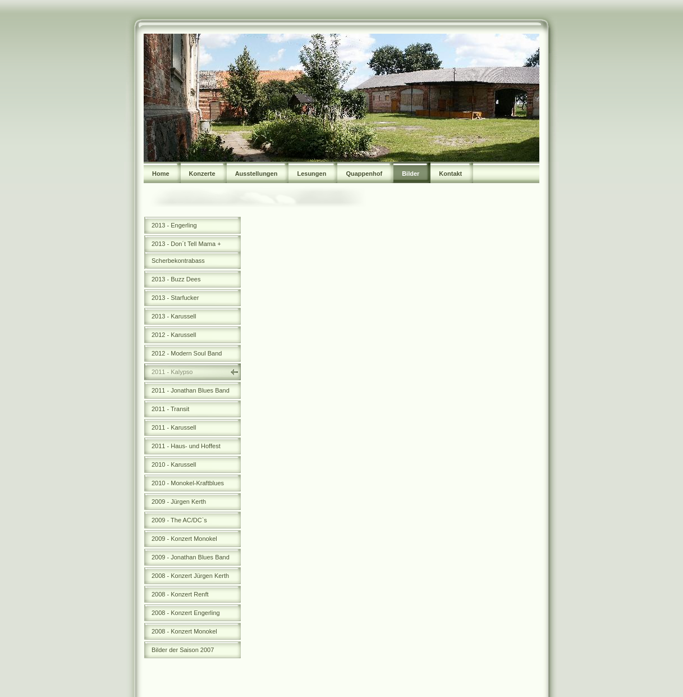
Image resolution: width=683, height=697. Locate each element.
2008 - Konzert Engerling (186, 612)
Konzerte (202, 173)
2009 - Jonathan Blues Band (191, 557)
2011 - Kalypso (172, 371)
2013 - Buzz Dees (176, 279)
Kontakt (450, 173)
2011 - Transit (170, 409)
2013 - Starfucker (175, 297)
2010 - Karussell (174, 464)
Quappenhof (364, 173)
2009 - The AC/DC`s (179, 520)
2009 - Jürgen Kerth (179, 501)
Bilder (410, 173)
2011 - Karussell (174, 427)
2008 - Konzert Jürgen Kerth (190, 575)
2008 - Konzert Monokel (184, 631)
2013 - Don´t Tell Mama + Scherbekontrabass (186, 252)
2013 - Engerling (174, 225)
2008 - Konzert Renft (180, 594)
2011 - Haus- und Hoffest (186, 446)
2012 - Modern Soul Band (187, 353)
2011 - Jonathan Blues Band (191, 390)
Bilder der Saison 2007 (183, 649)
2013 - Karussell (174, 316)
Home (160, 173)
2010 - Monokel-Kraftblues (188, 483)
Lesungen (311, 173)
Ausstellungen (256, 173)
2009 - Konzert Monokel (184, 538)
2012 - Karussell (174, 334)
